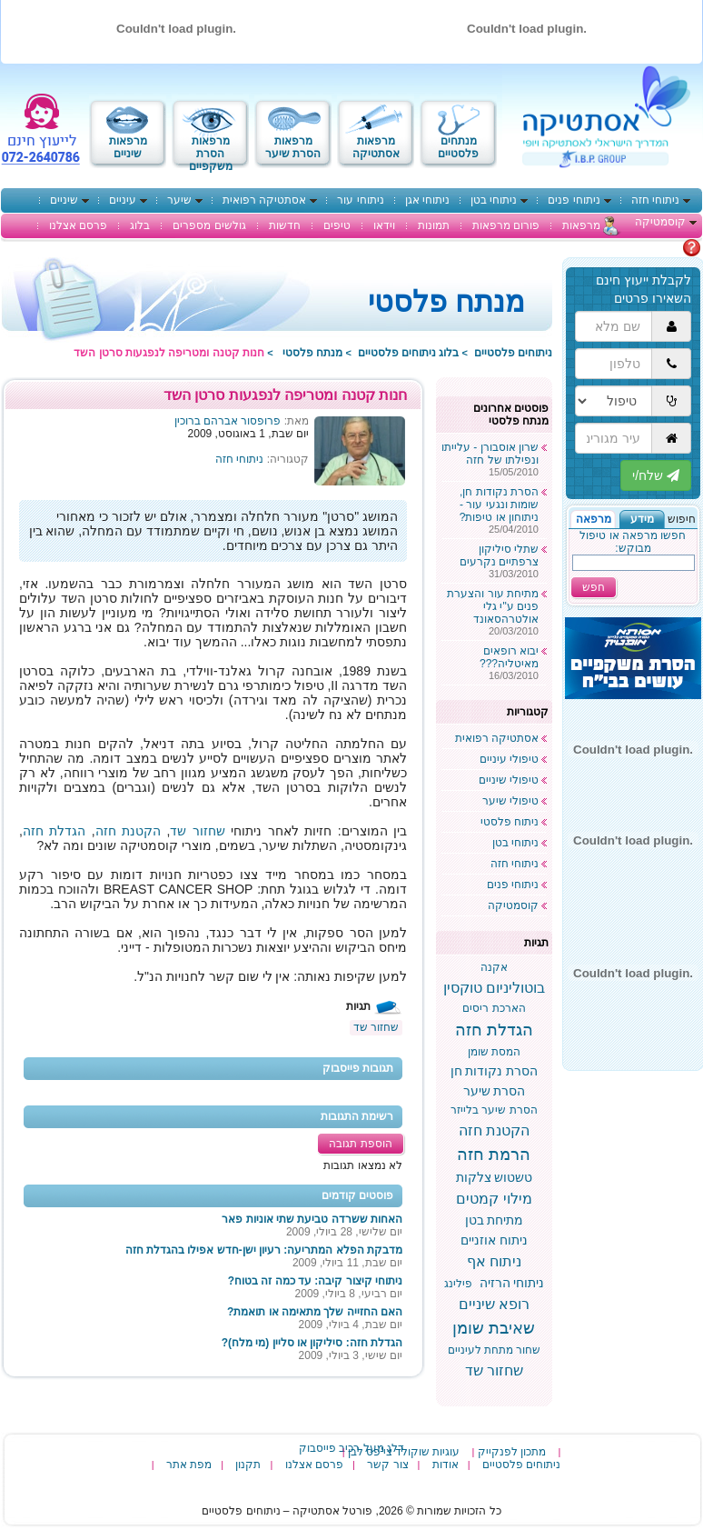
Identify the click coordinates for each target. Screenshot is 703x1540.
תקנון (248, 1464)
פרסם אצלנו (78, 225)
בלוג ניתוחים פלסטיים (409, 352)
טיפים (337, 225)
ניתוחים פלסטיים (513, 352)
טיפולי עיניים (509, 759)
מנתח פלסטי (312, 352)
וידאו (384, 225)
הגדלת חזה (54, 831)
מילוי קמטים (493, 1198)
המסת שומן (494, 1051)
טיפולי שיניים (509, 780)
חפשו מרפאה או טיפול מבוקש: (632, 542)
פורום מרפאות (506, 225)
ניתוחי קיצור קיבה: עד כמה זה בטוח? (315, 1281)
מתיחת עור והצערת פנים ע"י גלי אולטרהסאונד (493, 606)
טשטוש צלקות (494, 1177)
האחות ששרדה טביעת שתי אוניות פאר (312, 1219)
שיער (179, 200)
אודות (445, 1464)
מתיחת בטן (494, 1220)
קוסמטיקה (660, 221)
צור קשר (387, 1464)
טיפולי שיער (510, 801)
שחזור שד (197, 831)
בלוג (140, 225)
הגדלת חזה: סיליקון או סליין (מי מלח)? (312, 1342)
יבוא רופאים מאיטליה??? (509, 657)
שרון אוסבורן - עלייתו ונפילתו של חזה (490, 453)
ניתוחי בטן (493, 200)
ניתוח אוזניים (494, 1240)
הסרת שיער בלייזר (494, 1110)
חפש (593, 587)
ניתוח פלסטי (509, 821)
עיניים (122, 200)
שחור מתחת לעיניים (494, 1350)
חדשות (285, 225)
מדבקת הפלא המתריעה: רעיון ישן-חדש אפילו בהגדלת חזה (263, 1250)
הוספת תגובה (360, 1143)
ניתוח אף (494, 1261)
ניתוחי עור (360, 200)
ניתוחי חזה (655, 200)
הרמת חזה (493, 1154)
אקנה (494, 967)
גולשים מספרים (209, 225)
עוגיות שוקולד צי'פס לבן (404, 1451)
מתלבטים (659, 247)
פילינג (458, 1283)
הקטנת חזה (128, 831)
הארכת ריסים (493, 1008)
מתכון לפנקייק (512, 1451)
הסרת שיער (494, 1091)
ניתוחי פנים (573, 200)
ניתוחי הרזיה (512, 1282)
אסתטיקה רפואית (264, 200)
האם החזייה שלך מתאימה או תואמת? (314, 1311)
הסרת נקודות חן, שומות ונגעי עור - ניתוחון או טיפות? (499, 504)
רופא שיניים (494, 1304)
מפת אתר (189, 1464)
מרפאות (581, 225)
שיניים (64, 200)
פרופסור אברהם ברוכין (228, 421)
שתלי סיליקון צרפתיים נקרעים (499, 555)
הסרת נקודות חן (495, 1071)
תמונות (434, 225)
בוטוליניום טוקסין (494, 987)
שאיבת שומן (493, 1328)
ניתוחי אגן (427, 200)
